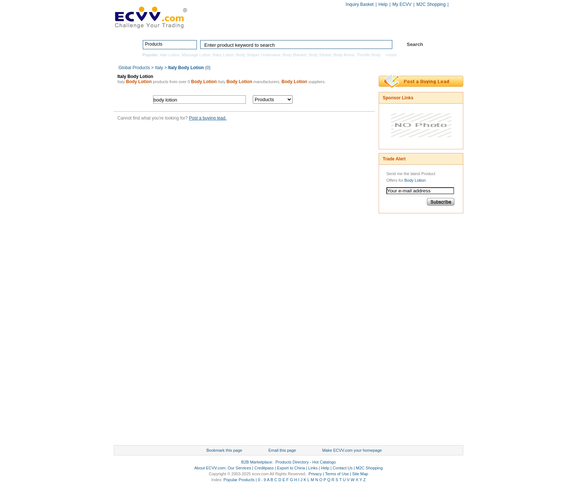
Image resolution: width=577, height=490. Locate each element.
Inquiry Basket (360, 4)
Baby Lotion (223, 55)
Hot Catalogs (388, 28)
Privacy (315, 474)
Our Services (239, 468)
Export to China (291, 468)
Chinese (456, 5)
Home (239, 28)
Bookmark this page (224, 450)
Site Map (360, 474)
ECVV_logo (150, 17)
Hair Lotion (170, 55)
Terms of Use (337, 474)
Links (313, 468)
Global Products (134, 67)
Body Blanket (295, 55)
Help (383, 4)
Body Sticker (320, 55)
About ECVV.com (210, 468)
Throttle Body (368, 55)
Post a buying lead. (207, 118)
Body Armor (343, 55)
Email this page (282, 450)
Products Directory (285, 28)
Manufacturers (341, 28)
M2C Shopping (430, 4)
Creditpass (264, 468)
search (335, 99)
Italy (159, 67)
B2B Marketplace (256, 462)
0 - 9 (262, 479)
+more (391, 55)
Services (431, 28)
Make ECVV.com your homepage (352, 450)
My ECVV (401, 4)
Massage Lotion (196, 55)
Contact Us (343, 468)
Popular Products (238, 479)
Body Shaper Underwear (258, 55)
